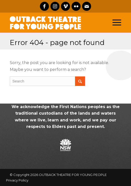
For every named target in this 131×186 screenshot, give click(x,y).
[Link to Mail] (86, 6)
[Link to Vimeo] (65, 6)
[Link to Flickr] (76, 6)
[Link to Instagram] (54, 6)
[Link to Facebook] (44, 6)
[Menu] (116, 23)
